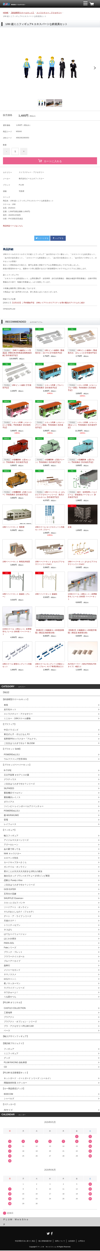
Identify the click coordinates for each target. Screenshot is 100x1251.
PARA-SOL (9, 943)
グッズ (7, 1058)
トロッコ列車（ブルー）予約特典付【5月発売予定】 (49, 386)
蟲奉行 (7, 966)
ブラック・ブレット (13, 952)
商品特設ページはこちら (13, 226)
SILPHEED (9, 788)
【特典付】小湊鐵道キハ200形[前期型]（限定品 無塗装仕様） (49, 631)
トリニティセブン (12, 925)
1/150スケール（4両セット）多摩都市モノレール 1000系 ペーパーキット (82, 596)
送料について (60, 1241)
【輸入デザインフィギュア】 (15, 1037)
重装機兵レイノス (12, 797)
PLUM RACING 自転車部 (15, 1063)
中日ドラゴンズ (11, 730)
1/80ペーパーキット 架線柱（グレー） (16, 595)
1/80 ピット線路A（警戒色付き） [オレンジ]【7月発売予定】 (82, 351)
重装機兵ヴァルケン (13, 793)
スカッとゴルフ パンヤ (14, 903)
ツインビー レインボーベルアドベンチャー (24, 806)
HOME (5, 13)
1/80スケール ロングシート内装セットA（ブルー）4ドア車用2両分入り (49, 665)
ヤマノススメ (10, 975)
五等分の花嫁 (10, 894)
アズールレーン (11, 845)
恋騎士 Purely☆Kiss (13, 880)
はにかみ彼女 (10, 939)
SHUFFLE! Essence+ (14, 898)
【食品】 (6, 692)
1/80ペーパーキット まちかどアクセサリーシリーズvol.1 (49, 563)
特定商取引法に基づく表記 (25, 1241)
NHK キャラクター (12, 854)
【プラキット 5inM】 (11, 749)
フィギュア (9, 1049)
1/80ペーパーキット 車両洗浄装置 (16, 562)
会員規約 (71, 1241)
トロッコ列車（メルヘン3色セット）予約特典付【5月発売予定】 (82, 425)
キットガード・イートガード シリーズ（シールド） (28, 1079)
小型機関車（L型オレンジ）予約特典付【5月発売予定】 (16, 461)
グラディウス (10, 779)
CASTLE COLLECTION (15, 1008)
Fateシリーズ (10, 948)
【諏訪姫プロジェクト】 (13, 1044)
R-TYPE (7, 770)
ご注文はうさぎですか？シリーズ (19, 784)
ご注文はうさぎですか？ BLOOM (19, 743)
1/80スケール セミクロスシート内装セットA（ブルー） (49, 528)
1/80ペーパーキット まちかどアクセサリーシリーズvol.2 (82, 563)
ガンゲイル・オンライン (15, 867)
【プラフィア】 (9, 724)
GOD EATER (10, 889)
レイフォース (10, 824)
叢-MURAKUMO (11, 815)
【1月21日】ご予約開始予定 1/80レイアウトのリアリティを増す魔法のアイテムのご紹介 (48, 303)
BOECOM (8, 1094)
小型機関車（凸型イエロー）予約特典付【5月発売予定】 (17, 493)
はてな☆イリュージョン (15, 934)
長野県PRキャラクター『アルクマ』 (21, 739)
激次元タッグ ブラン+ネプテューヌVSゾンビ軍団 (27, 876)
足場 (69, 527)
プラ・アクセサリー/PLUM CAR (19, 1026)
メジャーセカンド (12, 970)
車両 (6, 705)
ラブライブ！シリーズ (14, 988)
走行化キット (10, 709)
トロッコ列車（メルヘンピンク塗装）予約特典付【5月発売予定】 (17, 425)
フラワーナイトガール (14, 957)
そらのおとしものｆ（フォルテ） (19, 912)
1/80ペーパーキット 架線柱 (46, 594)
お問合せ (81, 1241)
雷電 (6, 820)
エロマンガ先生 (11, 858)
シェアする (58, 238)
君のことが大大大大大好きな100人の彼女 (23, 872)
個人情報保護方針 (45, 1241)
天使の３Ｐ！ (10, 921)
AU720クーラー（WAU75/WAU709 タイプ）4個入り (82, 665)
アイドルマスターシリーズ (16, 840)
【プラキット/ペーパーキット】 (16, 765)
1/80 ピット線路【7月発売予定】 (16, 386)
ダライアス (9, 802)
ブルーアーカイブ (12, 961)
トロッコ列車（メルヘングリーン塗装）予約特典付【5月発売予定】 (49, 425)
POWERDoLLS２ (12, 755)
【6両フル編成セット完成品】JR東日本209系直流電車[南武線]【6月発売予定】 (17, 352)
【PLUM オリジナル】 (12, 1003)
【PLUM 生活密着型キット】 (15, 1073)
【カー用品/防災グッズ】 (13, 1089)
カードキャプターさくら (15, 863)
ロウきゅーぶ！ (11, 993)
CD (5, 1067)
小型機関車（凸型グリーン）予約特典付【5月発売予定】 (49, 461)
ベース (7, 1031)
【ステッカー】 (9, 1105)
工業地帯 (8, 1013)
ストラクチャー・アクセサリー (49, 13)
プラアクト (9, 1017)
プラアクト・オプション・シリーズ (20, 1022)
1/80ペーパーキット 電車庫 (13, 527)
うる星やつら (10, 997)
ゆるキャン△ (10, 979)
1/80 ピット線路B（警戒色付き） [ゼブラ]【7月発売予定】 (49, 351)
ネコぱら (8, 930)
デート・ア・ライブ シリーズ (17, 916)
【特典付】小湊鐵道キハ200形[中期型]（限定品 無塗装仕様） (82, 631)
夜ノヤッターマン (12, 984)
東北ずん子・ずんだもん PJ (17, 734)
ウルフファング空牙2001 (15, 759)
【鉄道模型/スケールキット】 (22, 13)
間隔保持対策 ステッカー (15, 1083)
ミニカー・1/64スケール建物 (17, 718)
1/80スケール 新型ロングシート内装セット (17, 665)
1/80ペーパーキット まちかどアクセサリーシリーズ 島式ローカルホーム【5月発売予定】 (50, 494)
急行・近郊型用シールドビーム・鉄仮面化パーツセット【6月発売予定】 (82, 494)
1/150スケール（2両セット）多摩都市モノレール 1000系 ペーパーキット (16, 631)
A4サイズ (8, 1110)
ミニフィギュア (11, 1054)
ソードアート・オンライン (16, 907)
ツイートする (42, 238)
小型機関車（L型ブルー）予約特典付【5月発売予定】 (81, 461)
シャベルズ (9, 1099)
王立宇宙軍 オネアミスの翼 (16, 775)
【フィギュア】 (9, 830)
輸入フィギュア (11, 836)
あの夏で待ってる (13, 849)
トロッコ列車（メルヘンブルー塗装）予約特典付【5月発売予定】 (82, 387)
